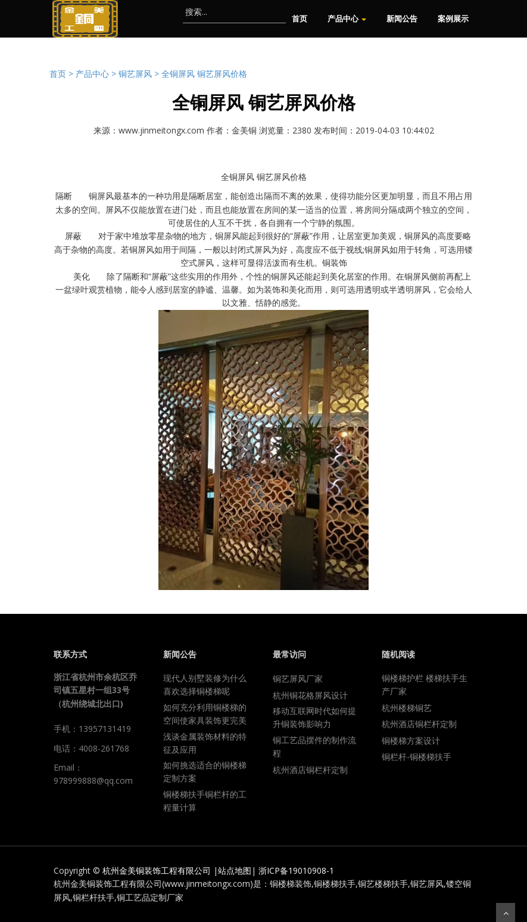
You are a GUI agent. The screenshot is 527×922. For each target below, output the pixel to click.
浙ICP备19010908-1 (296, 870)
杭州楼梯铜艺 (407, 707)
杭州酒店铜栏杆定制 (310, 769)
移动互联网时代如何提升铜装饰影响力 (314, 717)
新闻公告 (401, 18)
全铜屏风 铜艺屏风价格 (204, 73)
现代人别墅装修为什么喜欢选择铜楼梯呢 (205, 684)
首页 (299, 18)
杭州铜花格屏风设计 (310, 695)
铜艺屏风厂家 (298, 678)
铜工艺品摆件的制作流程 (314, 746)
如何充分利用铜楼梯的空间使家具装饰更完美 (205, 713)
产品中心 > (97, 73)
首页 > (62, 73)
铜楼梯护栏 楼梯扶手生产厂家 (424, 684)
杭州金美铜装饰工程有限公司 (156, 870)
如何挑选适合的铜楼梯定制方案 (205, 771)
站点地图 (234, 870)
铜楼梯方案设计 (411, 740)
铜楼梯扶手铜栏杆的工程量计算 (205, 800)
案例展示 (453, 18)
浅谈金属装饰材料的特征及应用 (205, 743)
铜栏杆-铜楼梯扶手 (416, 756)
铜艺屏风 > (140, 73)
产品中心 (347, 18)
